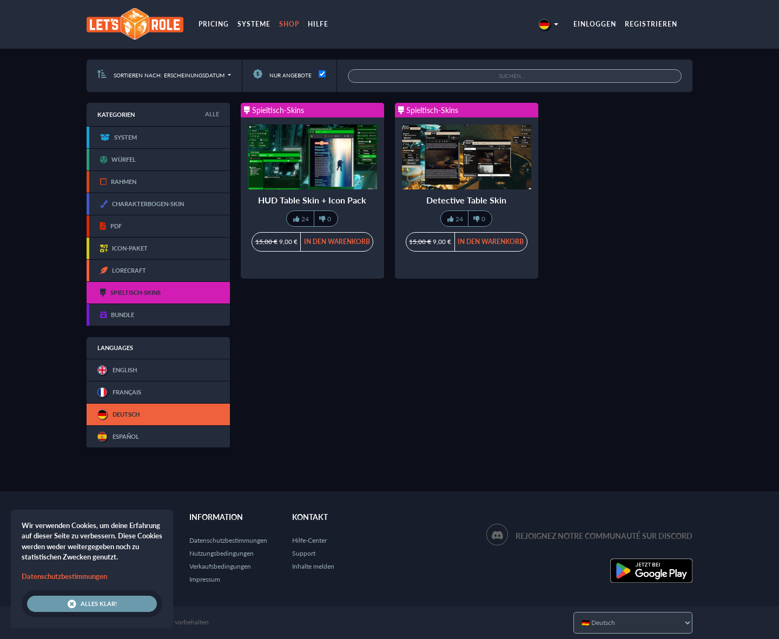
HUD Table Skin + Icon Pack (312, 200)
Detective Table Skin (466, 200)
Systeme (253, 24)
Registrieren (651, 24)
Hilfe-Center (309, 540)
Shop (289, 24)
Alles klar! (92, 604)
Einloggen (594, 24)
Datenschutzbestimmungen (228, 540)
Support (303, 553)
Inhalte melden (313, 566)
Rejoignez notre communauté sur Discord (604, 536)
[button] (548, 24)
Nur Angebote (282, 75)
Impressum (204, 579)
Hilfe (318, 24)
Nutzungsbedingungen (221, 553)
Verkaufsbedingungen (220, 566)
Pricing (214, 24)
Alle (212, 113)
